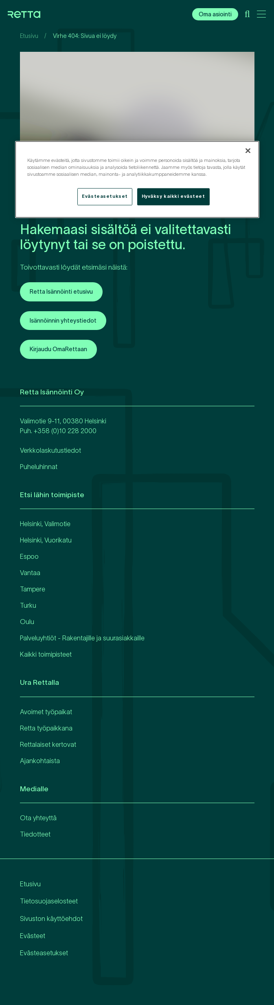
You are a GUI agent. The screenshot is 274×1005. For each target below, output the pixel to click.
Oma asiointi (215, 14)
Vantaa (30, 572)
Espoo (29, 556)
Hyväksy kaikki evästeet (173, 196)
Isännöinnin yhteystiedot (63, 320)
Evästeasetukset (44, 952)
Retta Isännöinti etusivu (61, 291)
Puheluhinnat (38, 466)
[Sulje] (248, 150)
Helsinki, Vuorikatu (46, 540)
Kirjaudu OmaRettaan (58, 349)
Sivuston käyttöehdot (51, 918)
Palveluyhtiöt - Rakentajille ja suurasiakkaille (82, 638)
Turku (28, 605)
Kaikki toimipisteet (46, 654)
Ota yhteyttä (38, 817)
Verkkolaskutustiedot (50, 450)
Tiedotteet (35, 834)
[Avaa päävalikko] (261, 15)
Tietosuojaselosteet (49, 901)
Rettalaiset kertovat (48, 744)
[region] (137, 179)
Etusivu (29, 36)
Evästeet (32, 935)
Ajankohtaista (40, 760)
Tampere (32, 589)
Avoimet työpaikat (46, 711)
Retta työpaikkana (46, 728)
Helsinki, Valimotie (45, 523)
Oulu (27, 621)
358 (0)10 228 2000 (66, 430)
